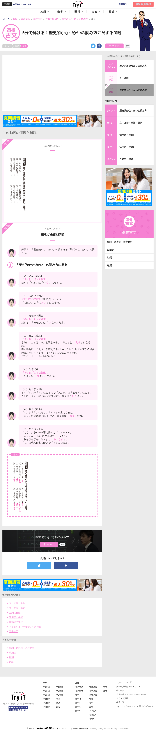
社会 (95, 11)
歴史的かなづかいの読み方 (133, 66)
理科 (77, 11)
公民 (58, 707)
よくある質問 (122, 698)
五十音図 (13, 631)
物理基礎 (93, 687)
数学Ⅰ (78, 695)
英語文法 (79, 687)
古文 (105, 687)
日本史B (93, 711)
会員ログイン (123, 4)
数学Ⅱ (78, 699)
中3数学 (46, 707)
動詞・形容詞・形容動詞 (21, 648)
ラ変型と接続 (126, 159)
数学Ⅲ (78, 703)
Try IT (78, 4)
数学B (78, 711)
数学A (78, 707)
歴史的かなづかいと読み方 (133, 110)
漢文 (105, 691)
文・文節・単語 (17, 603)
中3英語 (46, 695)
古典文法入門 (111, 101)
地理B (92, 718)
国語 (112, 11)
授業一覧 (120, 702)
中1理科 (59, 687)
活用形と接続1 (126, 135)
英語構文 (79, 691)
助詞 (11, 657)
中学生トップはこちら (22, 4)
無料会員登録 (143, 4)
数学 (60, 11)
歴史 (58, 703)
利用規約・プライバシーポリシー (131, 694)
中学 (45, 683)
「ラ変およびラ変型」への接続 (25, 626)
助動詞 (12, 652)
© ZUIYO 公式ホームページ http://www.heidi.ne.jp (57, 728)
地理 (58, 699)
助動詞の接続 (16, 622)
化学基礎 (93, 691)
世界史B (93, 715)
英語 (43, 11)
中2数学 (46, 703)
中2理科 (59, 691)
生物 (91, 707)
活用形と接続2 (126, 147)
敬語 (11, 662)
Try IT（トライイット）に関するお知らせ (134, 706)
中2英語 (46, 691)
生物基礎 (93, 695)
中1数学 (46, 699)
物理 (91, 699)
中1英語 (46, 687)
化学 (91, 703)
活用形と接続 (16, 617)
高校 (77, 683)
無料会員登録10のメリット (128, 686)
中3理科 (59, 695)
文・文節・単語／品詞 (130, 122)
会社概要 (120, 690)
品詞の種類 (15, 612)
